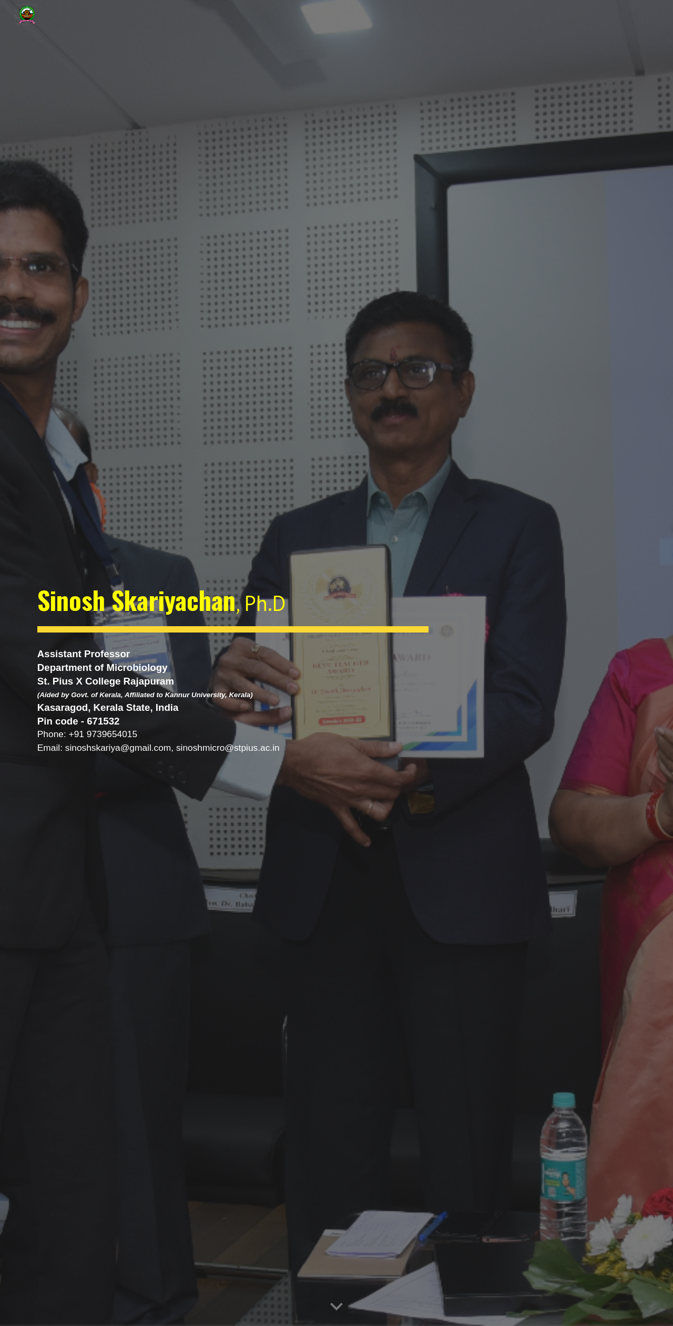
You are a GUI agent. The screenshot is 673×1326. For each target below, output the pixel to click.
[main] (233, 602)
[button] (336, 1307)
